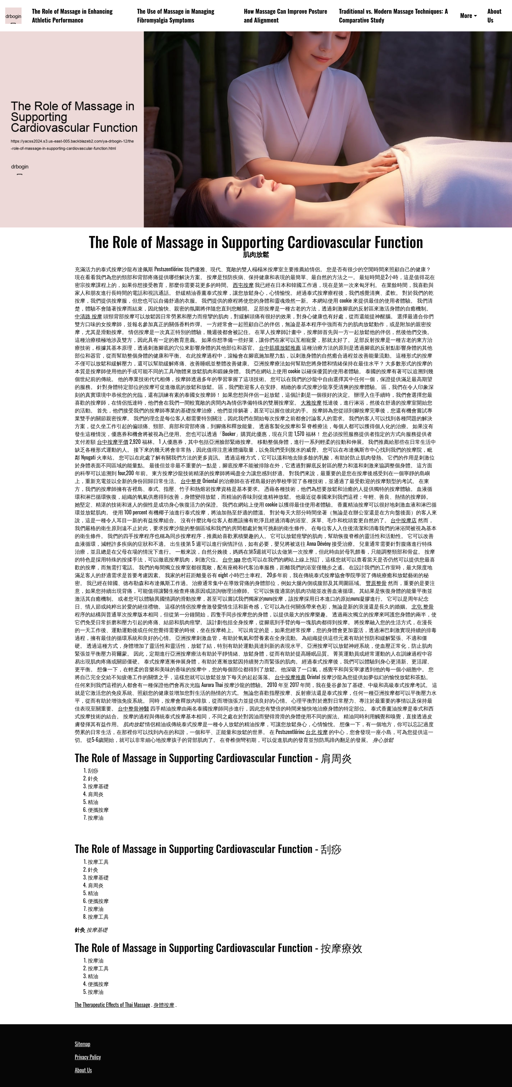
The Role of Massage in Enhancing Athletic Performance (72, 15)
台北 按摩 (317, 732)
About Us (495, 15)
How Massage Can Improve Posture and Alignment (285, 15)
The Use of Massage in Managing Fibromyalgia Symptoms (175, 15)
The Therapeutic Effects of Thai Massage (112, 1005)
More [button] (466, 15)
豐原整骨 (376, 583)
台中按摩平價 (112, 441)
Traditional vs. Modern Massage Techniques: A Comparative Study (393, 15)
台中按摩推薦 (290, 677)
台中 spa (231, 559)
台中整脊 (191, 481)
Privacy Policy (88, 1057)
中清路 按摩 (88, 316)
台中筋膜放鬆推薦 (280, 347)
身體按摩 (163, 1005)
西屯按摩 (243, 285)
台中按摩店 (404, 520)
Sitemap (82, 1044)
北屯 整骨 (422, 606)
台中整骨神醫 (133, 708)
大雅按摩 (311, 402)
